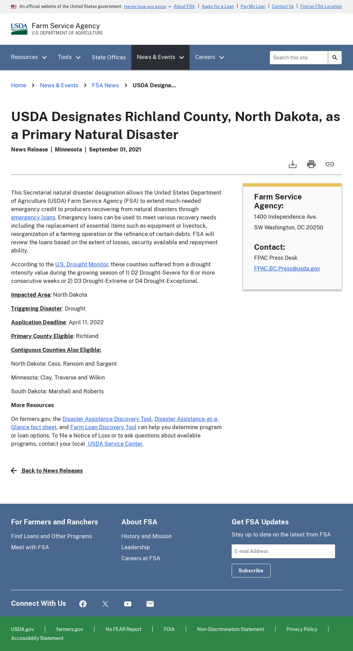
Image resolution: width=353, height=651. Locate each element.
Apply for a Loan (218, 6)
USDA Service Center (114, 444)
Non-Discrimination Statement (230, 629)
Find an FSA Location (321, 6)
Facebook (83, 604)
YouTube (127, 604)
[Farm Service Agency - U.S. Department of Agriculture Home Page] (67, 29)
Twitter (105, 604)
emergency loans (33, 217)
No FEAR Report (123, 629)
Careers (205, 57)
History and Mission (146, 536)
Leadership (135, 547)
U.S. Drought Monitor (81, 264)
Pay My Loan (253, 6)
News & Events (156, 57)
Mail (150, 604)
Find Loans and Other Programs (51, 536)
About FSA (184, 6)
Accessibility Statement (37, 638)
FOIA (169, 629)
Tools (65, 57)
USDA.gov (22, 629)
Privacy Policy (301, 629)
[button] (46, 57)
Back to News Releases (47, 470)
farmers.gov (69, 629)
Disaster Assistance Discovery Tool (107, 419)
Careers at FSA (140, 558)
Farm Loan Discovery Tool (103, 427)
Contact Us (283, 6)
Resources (24, 57)
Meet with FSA (30, 547)
